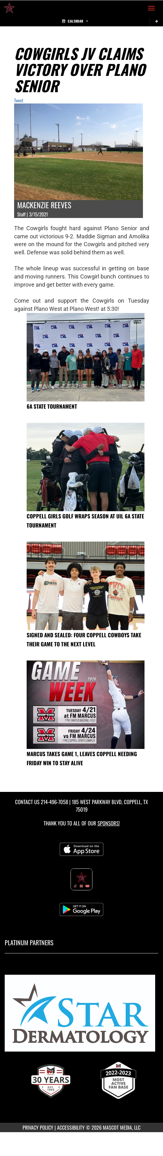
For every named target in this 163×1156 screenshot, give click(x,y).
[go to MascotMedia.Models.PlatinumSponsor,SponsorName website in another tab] (81, 1016)
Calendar (75, 21)
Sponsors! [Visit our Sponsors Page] (108, 823)
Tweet (18, 100)
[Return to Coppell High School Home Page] (9, 8)
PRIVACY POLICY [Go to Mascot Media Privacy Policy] (38, 1127)
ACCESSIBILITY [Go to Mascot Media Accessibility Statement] (71, 1127)
